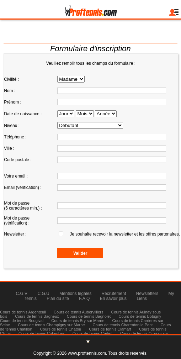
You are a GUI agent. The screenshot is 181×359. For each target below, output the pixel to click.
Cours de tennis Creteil (92, 333)
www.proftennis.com (87, 353)
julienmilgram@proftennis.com (90, 29)
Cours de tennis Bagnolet (89, 316)
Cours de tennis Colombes (41, 333)
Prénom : (12, 102)
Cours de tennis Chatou (60, 329)
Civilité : (11, 79)
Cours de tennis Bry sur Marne (77, 320)
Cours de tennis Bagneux (37, 316)
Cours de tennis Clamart (110, 329)
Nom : (9, 90)
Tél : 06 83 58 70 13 (90, 37)
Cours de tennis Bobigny (139, 316)
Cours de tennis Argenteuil (23, 312)
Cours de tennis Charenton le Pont (123, 325)
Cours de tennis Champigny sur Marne (51, 325)
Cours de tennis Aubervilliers (78, 312)
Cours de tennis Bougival (21, 320)
